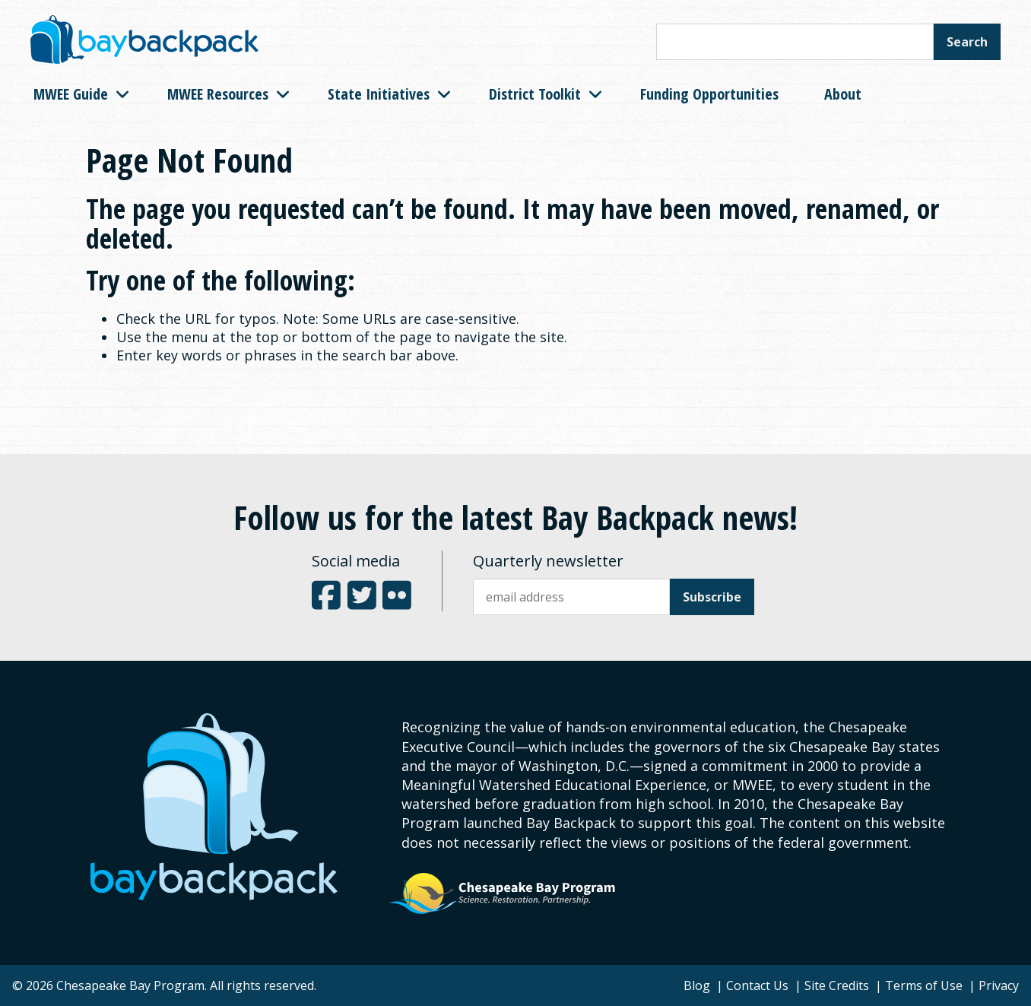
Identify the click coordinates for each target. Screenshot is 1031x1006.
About (842, 94)
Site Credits (836, 985)
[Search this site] (795, 42)
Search (967, 41)
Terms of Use (924, 985)
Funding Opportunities (709, 94)
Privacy (999, 985)
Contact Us (757, 985)
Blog (697, 985)
